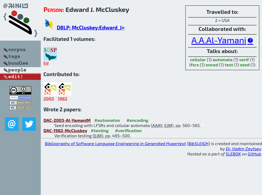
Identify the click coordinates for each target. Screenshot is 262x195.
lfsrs (194, 64)
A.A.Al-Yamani (218, 40)
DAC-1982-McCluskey (65, 130)
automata (223, 59)
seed (244, 64)
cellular (198, 59)
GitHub (254, 153)
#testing (99, 130)
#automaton (107, 120)
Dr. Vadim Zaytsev (243, 148)
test (229, 64)
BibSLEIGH (198, 143)
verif (244, 59)
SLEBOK (233, 153)
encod (212, 64)
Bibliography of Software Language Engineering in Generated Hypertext (115, 143)
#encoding (137, 120)
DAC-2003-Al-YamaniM (67, 120)
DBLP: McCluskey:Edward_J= (91, 27)
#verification (128, 130)
